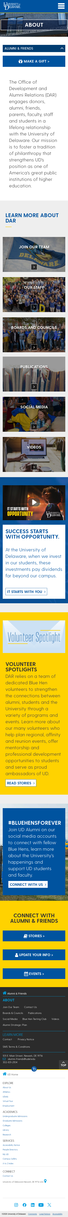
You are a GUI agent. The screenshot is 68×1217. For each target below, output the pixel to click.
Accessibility (57, 1214)
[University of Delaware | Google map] (45, 1182)
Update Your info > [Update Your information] (34, 955)
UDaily (5, 1096)
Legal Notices (44, 1214)
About (9, 1000)
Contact (7, 1039)
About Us (7, 1087)
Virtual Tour (8, 1101)
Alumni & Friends (19, 48)
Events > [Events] (34, 974)
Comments (32, 1214)
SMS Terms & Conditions (16, 1046)
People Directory (10, 1149)
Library (6, 1130)
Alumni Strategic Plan (15, 1024)
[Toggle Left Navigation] (62, 48)
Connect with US (26, 884)
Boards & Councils (13, 1012)
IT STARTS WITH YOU (24, 591)
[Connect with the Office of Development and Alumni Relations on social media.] (34, 414)
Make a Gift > (34, 61)
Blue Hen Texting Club (34, 1018)
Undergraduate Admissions (15, 1116)
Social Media (10, 1018)
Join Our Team (11, 1007)
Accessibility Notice (11, 1145)
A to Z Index (8, 1163)
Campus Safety (10, 1159)
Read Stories (19, 783)
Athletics (6, 1092)
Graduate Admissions (12, 1121)
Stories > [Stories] (34, 936)
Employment (8, 1106)
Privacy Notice (26, 1039)
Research (7, 1134)
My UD (6, 1154)
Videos (55, 1018)
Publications (35, 1012)
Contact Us (30, 1007)
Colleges (7, 1125)
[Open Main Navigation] (61, 6)
